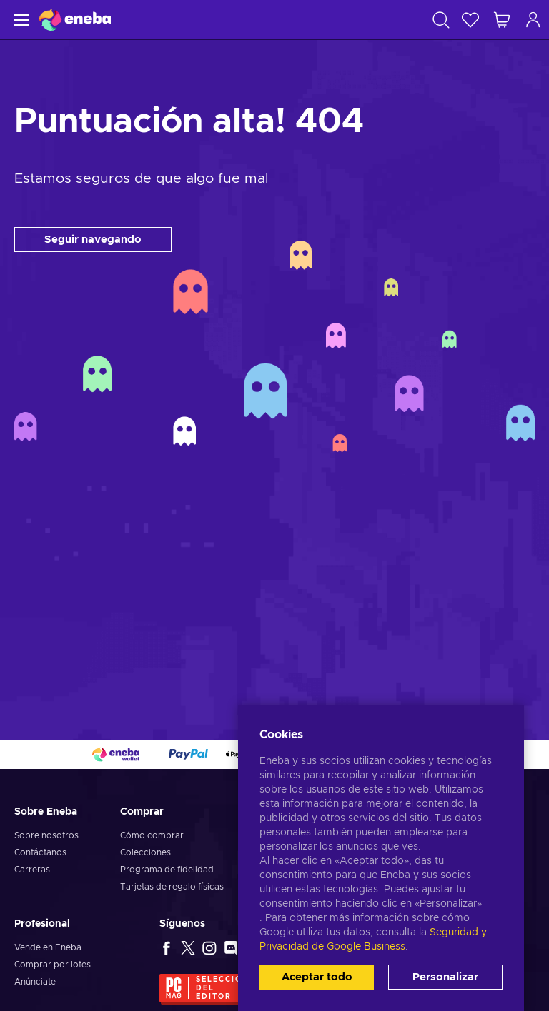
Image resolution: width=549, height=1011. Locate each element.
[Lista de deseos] (470, 19)
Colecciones (145, 852)
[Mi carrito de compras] (502, 19)
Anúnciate (35, 981)
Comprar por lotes (52, 964)
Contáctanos (40, 852)
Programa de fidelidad (167, 869)
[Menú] (19, 19)
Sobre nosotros (46, 835)
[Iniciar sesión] (533, 19)
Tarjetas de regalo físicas (172, 886)
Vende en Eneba (47, 947)
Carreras (32, 869)
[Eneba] (75, 20)
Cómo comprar (152, 835)
